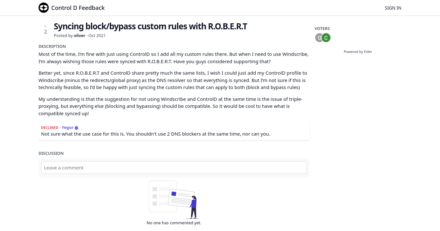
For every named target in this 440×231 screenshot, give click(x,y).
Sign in (393, 8)
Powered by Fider (358, 51)
